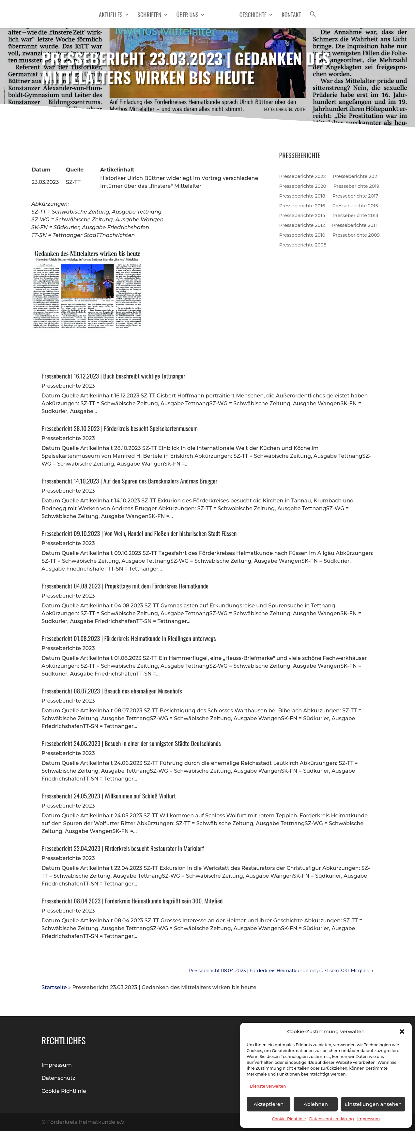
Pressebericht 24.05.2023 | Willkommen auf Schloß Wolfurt (108, 795)
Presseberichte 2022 (302, 176)
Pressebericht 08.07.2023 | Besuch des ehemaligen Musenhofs (111, 690)
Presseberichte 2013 (355, 215)
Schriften (152, 15)
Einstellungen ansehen (373, 1104)
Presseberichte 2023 (68, 386)
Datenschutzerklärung (331, 1118)
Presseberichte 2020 (302, 185)
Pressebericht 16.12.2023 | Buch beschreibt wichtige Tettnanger (113, 375)
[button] (402, 1031)
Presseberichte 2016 (302, 205)
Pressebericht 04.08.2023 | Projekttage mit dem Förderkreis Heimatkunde (124, 585)
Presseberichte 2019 (356, 185)
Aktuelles (113, 15)
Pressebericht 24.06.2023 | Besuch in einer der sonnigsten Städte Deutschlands (131, 743)
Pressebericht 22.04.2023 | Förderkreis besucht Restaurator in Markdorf (122, 848)
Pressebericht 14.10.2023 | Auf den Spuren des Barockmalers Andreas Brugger (129, 480)
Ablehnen (315, 1104)
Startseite (54, 987)
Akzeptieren (269, 1104)
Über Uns (190, 15)
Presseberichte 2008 (303, 244)
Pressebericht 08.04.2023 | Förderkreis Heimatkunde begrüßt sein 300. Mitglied (132, 900)
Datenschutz (58, 1078)
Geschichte (250, 15)
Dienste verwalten (268, 1086)
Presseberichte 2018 (302, 195)
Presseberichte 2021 (356, 176)
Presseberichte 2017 (355, 195)
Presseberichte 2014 (302, 215)
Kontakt (289, 15)
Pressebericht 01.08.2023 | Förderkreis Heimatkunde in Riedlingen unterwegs (128, 638)
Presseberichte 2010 (302, 234)
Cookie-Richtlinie (289, 1118)
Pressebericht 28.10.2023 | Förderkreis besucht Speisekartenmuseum (119, 428)
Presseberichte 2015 (355, 205)
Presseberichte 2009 (356, 234)
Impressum (368, 1118)
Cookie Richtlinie (63, 1091)
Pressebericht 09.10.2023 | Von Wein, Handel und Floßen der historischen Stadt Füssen (139, 533)
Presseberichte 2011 (354, 225)
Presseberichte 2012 (302, 225)
